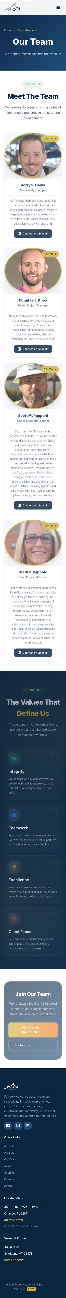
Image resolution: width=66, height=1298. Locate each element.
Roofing (9, 1172)
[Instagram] (18, 1126)
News (7, 1166)
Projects (9, 1152)
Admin (8, 1186)
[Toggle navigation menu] (58, 7)
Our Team (10, 1159)
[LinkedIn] (8, 1126)
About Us (9, 1146)
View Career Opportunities (36, 1033)
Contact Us (22, 1048)
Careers (9, 1179)
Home (7, 30)
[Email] (28, 1126)
